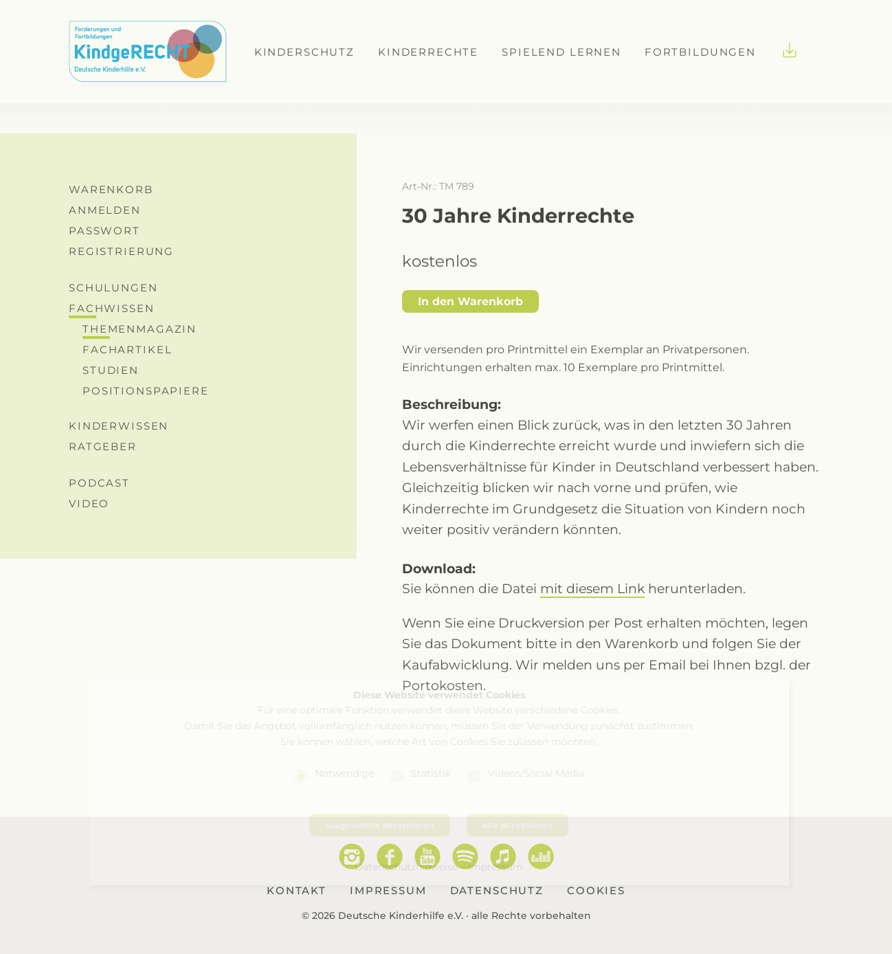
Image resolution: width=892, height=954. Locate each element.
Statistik (431, 772)
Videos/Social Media (536, 772)
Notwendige (344, 772)
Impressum (495, 866)
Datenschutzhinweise (406, 866)
